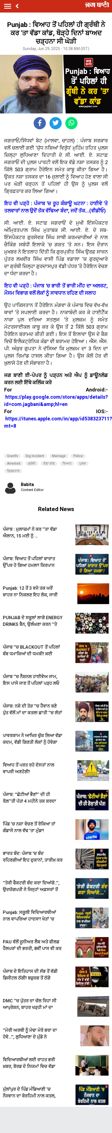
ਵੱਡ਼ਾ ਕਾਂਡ (49, 463)
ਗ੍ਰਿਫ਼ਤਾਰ (13, 471)
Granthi (12, 456)
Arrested (13, 463)
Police (78, 456)
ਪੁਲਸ (82, 463)
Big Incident (35, 456)
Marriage (59, 456)
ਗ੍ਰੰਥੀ (32, 463)
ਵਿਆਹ (67, 463)
